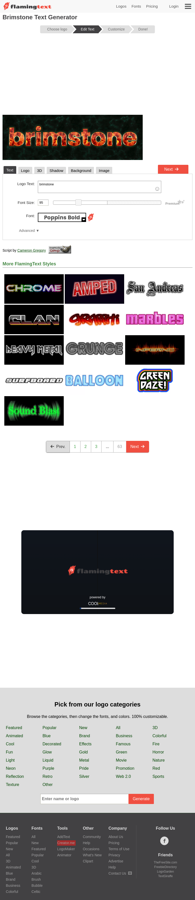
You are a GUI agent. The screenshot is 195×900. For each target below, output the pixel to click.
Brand (84, 736)
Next (171, 169)
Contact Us (120, 873)
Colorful (160, 736)
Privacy (114, 855)
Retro (47, 776)
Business (124, 736)
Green (121, 752)
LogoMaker (66, 849)
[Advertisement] (97, 76)
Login (173, 6)
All (118, 728)
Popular (49, 728)
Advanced (27, 231)
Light (10, 760)
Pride (84, 768)
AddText (63, 837)
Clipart (88, 861)
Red (156, 768)
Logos (121, 6)
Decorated (51, 744)
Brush (36, 879)
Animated (14, 736)
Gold (83, 752)
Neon (10, 768)
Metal (84, 760)
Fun (9, 752)
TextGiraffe (165, 876)
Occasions (91, 849)
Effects (85, 744)
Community (92, 837)
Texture (12, 784)
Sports (158, 776)
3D (155, 728)
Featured (14, 728)
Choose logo (57, 29)
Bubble (37, 885)
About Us (115, 837)
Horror (158, 752)
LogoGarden (165, 871)
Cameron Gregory (31, 250)
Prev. (58, 446)
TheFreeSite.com (165, 862)
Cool (10, 744)
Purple (48, 768)
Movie (121, 760)
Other (47, 784)
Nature (159, 760)
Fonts (136, 6)
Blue (46, 736)
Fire (156, 744)
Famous (123, 744)
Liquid (47, 760)
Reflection (15, 776)
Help (86, 843)
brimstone (99, 187)
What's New (92, 855)
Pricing (152, 6)
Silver (84, 776)
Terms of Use (118, 849)
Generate (141, 799)
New (83, 728)
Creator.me (66, 843)
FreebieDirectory (165, 867)
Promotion (125, 768)
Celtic (35, 892)
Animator (64, 855)
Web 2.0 (123, 776)
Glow (47, 752)
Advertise (115, 861)
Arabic (36, 873)
